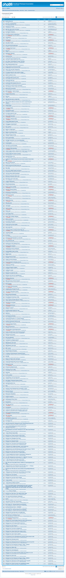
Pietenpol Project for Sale (11, 134)
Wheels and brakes (9, 219)
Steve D (8, 343)
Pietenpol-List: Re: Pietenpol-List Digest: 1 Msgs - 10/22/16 (17, 544)
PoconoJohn (10, 89)
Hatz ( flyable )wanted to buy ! (12, 64)
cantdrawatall (9, 338)
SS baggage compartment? (11, 124)
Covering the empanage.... (11, 315)
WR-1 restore (8, 348)
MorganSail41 (9, 27)
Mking (7, 311)
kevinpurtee (8, 389)
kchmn (8, 410)
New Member (8, 401)
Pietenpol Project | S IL (10, 156)
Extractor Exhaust (9, 391)
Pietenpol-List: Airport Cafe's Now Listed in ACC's (16, 531)
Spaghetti (8, 268)
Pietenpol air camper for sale (11, 272)
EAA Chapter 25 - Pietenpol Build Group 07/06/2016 (16, 509)
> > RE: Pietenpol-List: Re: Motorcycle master (15, 459)
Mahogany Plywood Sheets (11, 189)
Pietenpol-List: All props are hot (12, 539)
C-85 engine (8, 205)
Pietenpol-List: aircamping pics (12, 550)
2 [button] (57, 17)
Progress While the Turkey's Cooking (13, 153)
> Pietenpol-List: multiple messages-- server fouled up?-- (17, 446)
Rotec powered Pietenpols (11, 294)
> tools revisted (9, 480)
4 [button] (60, 17)
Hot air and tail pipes (10, 137)
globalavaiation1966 (52, 23)
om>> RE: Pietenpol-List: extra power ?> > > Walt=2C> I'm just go (19, 457)
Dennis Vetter (9, 265)
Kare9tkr (9, 78)
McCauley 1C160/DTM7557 (11, 23)
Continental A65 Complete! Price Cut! (13, 83)
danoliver (9, 138)
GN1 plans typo (9, 202)
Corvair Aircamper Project (11, 323)
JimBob (8, 308)
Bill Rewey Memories (10, 278)
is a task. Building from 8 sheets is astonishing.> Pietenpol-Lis (18, 454)
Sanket (8, 46)
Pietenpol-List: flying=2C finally (12, 441)
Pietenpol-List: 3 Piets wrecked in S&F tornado (15, 435)
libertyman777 (9, 103)
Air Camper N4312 (9, 107)
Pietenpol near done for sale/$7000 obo (13, 275)
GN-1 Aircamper (9, 415)
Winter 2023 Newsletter (10, 116)
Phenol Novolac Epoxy (10, 184)
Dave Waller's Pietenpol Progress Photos (14, 380)
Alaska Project (8, 105)
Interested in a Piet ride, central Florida (13, 501)
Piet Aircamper (9, 283)
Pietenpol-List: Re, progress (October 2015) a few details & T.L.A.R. (19, 552)
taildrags (8, 252)
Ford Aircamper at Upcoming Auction (13, 329)
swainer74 (9, 214)
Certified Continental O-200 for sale (13, 321)
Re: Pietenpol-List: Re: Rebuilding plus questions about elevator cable (20, 536)
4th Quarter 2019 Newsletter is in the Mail (14, 237)
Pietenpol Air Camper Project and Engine (14, 85)
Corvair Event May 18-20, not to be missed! (14, 361)
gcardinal (8, 281)
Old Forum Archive (23, 424)
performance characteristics (11, 192)
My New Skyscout (9, 21)
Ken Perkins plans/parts (10, 221)
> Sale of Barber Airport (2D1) (12, 432)
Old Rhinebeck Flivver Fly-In (11, 399)
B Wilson (8, 257)
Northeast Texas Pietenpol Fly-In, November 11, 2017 (16, 388)
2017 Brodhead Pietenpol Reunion (12, 412)
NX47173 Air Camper (10, 194)
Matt (7, 130)
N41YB (7, 498)
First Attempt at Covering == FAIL (12, 297)
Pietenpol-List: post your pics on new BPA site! (15, 512)
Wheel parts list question (11, 88)
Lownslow (8, 394)
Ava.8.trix (8, 127)
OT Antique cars (9, 420)
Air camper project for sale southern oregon (14, 72)
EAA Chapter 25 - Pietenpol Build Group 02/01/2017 (16, 504)
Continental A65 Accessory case (12, 77)
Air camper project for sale (11, 113)
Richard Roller (9, 171)
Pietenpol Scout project (10, 334)
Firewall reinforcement (10, 93)
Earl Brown (9, 57)
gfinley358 (8, 73)
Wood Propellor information (11, 350)
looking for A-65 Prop (10, 264)
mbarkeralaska (9, 70)
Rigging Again (8, 254)
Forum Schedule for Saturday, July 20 (13, 262)
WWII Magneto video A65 (11, 342)
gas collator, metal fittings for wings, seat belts (15, 61)
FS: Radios (8, 235)
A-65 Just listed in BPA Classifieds (13, 173)
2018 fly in (8, 313)
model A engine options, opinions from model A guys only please (19, 151)
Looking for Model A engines (11, 267)
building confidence (10, 396)
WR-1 (7, 385)
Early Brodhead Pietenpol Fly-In (12, 517)
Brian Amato (8, 300)
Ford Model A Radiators (10, 31)
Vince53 (8, 335)
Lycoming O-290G (9, 232)
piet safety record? (9, 42)
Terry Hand (8, 225)
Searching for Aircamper (10, 302)
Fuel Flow (8, 197)
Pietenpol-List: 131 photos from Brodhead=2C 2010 (16, 443)
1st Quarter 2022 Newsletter (11, 148)
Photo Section (22, 22)
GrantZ (8, 241)
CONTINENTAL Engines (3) (11, 418)
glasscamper (10, 154)
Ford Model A (8, 37)
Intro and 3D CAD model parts (12, 45)
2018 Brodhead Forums (10, 305)
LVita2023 (9, 86)
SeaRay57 (8, 122)
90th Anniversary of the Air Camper (13, 280)
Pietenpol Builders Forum (23, 38)
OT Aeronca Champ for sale (11, 366)
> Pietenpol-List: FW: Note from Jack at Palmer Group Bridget (18, 472)
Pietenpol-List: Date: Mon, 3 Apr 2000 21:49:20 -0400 (16, 493)
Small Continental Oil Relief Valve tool (13, 165)
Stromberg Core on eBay (11, 369)
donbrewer (8, 408)
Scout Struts (8, 40)
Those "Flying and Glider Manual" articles (14, 299)
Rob (8, 59)
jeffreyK (8, 94)
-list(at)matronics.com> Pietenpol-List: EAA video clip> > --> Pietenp (19, 465)
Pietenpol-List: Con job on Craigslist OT (14, 528)
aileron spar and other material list (13, 69)
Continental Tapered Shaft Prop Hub (13, 58)
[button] (63, 17)
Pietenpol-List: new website (11, 474)
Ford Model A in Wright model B (12, 340)
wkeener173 (10, 114)
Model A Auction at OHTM (11, 186)
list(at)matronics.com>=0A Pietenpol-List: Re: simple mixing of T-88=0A (20, 449)
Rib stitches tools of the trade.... (12, 178)
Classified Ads (24, 27)
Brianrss (8, 273)
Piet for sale (8, 211)
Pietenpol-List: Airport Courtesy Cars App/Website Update (17, 563)
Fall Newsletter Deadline (10, 245)
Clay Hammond (9, 249)
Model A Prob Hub (9, 200)
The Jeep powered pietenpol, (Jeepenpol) (14, 496)
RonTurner (9, 349)
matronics (8, 424)
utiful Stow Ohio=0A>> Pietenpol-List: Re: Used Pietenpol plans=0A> (20, 423)
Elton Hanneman (9, 198)
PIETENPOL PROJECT (10, 53)
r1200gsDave (10, 179)
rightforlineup (10, 157)
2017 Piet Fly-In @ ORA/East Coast (13, 515)
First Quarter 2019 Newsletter (11, 286)
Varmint (8, 182)
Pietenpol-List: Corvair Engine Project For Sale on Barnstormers (19, 520)
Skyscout (7, 50)
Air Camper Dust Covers (10, 48)
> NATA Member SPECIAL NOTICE (12, 482)
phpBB (30, 573)
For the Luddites (9, 375)
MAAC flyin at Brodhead (10, 393)
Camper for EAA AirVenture (11, 259)
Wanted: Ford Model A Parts (11, 132)
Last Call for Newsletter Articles (12, 291)
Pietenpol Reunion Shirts (11, 256)
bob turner (8, 43)
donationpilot (9, 143)
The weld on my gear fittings (11, 145)
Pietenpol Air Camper (10, 26)
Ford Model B (8, 407)
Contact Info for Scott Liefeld (11, 224)
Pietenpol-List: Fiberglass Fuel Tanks (13, 438)
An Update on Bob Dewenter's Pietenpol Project (15, 353)
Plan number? (8, 126)
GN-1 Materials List (9, 404)
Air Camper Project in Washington (12, 34)
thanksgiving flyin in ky (10, 383)
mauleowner (10, 236)
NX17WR (7, 356)
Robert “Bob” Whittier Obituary (12, 216)
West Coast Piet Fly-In (10, 326)
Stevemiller (8, 163)
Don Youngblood (10, 392)
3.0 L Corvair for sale (10, 240)
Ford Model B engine (10, 110)
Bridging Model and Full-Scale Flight (13, 66)
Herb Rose (8, 372)
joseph (8, 276)
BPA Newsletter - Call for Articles (12, 91)
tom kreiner (9, 166)
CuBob (8, 402)
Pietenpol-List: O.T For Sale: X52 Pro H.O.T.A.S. (15, 523)
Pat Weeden (10, 35)
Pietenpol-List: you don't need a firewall (14, 477)
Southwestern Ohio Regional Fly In (13, 243)
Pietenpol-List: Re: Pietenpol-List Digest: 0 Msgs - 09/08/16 (17, 558)
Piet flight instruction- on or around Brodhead (15, 140)
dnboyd (8, 62)
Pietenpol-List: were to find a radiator (13, 533)
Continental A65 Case (10, 80)
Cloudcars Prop (9, 56)
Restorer (8, 135)
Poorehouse (10, 505)
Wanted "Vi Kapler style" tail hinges (13, 358)
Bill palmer (8, 111)
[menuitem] (8, 8)
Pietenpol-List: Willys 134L (11, 547)
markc (7, 65)
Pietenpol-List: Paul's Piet (11, 555)
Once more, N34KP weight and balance (13, 170)
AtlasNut (8, 295)
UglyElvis (8, 141)
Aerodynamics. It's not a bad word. (13, 377)
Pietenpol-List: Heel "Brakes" (11, 525)
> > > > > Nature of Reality (11, 490)
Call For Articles (9, 208)
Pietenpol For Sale (9, 364)
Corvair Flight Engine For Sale (12, 121)
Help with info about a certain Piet (12, 99)
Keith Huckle (9, 67)
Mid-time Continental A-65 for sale (12, 176)
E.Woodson (8, 359)
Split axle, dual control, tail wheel (12, 29)
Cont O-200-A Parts (9, 213)
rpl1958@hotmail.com (11, 30)
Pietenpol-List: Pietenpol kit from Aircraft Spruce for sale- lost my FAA (20, 541)
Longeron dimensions (10, 181)
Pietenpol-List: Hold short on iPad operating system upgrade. (18, 560)
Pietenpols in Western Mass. (11, 118)
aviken (8, 397)
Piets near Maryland (10, 337)
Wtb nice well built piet (10, 162)
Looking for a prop (9, 270)
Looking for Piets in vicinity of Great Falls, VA (15, 229)
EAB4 (7, 373)
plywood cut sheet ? (10, 307)
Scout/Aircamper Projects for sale (12, 310)
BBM (8, 22)
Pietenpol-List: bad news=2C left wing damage (15, 451)
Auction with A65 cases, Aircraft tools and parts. (15, 332)
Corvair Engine (9, 142)
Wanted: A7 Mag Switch (10, 129)
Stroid (7, 233)
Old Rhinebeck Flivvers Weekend (12, 248)
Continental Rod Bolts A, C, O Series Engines (15, 318)
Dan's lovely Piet (9, 227)
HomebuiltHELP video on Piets (12, 251)
